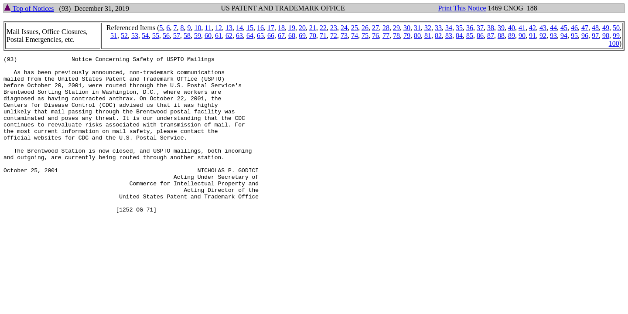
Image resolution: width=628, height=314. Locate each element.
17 (270, 27)
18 (281, 27)
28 (385, 27)
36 (469, 27)
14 (239, 27)
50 (616, 27)
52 (124, 35)
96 (584, 35)
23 (333, 27)
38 (490, 27)
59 (197, 35)
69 (302, 35)
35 (459, 27)
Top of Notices (29, 8)
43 (542, 27)
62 (228, 35)
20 (302, 27)
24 (344, 27)
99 (616, 35)
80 (417, 35)
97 (595, 35)
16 (260, 27)
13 (228, 27)
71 (323, 35)
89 (511, 35)
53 (134, 35)
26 (365, 27)
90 (522, 35)
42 (532, 27)
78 (396, 35)
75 (365, 35)
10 (198, 27)
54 (145, 35)
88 (501, 35)
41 (522, 27)
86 (480, 35)
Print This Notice (462, 8)
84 (459, 35)
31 (417, 27)
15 (249, 27)
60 (208, 35)
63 (239, 35)
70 (312, 35)
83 (448, 35)
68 (291, 35)
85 (469, 35)
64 (249, 35)
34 (448, 27)
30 (406, 27)
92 (542, 35)
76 (375, 35)
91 (532, 35)
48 (595, 27)
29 (396, 27)
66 (270, 35)
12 (218, 27)
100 (614, 43)
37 (480, 27)
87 (490, 35)
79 (406, 35)
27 (375, 27)
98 (605, 35)
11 (208, 27)
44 (553, 27)
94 (563, 35)
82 (438, 35)
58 (187, 35)
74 (354, 35)
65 (260, 35)
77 (385, 35)
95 (574, 35)
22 (323, 27)
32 (427, 27)
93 (553, 35)
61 (218, 35)
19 (291, 27)
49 (605, 27)
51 (113, 35)
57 (176, 35)
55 (155, 35)
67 (281, 35)
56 (166, 35)
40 (511, 27)
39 (501, 27)
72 (333, 35)
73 (344, 35)
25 (354, 27)
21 (312, 27)
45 (563, 27)
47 (584, 27)
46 (574, 27)
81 (427, 35)
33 (438, 27)
